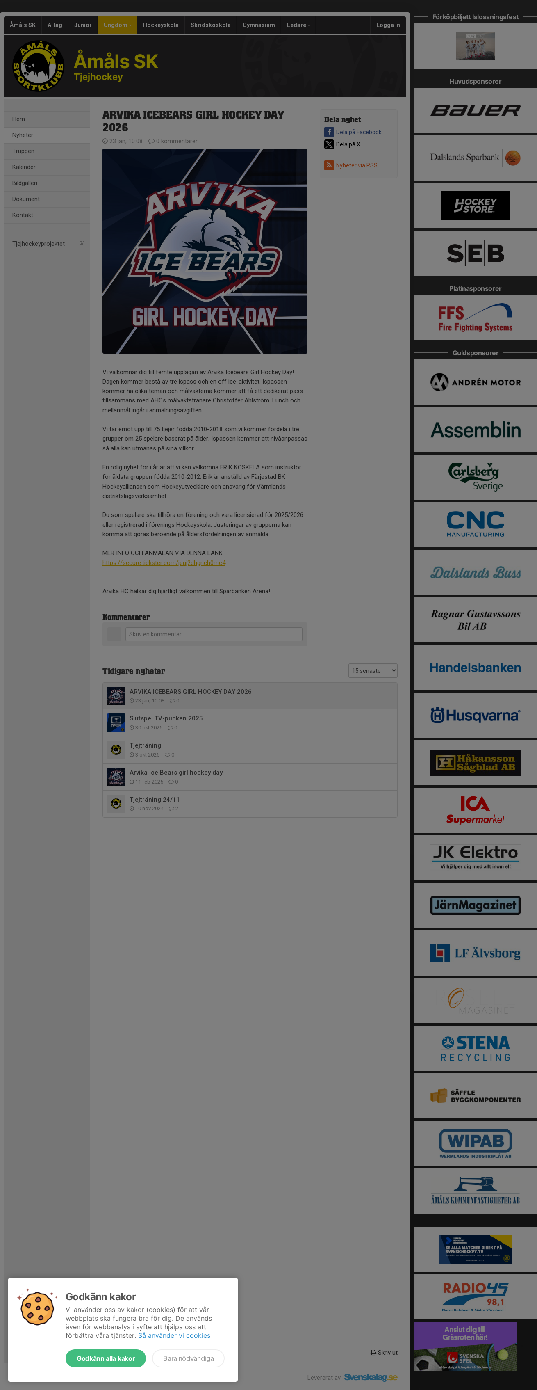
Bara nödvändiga (188, 1358)
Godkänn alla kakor (106, 1358)
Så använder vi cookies (174, 1335)
